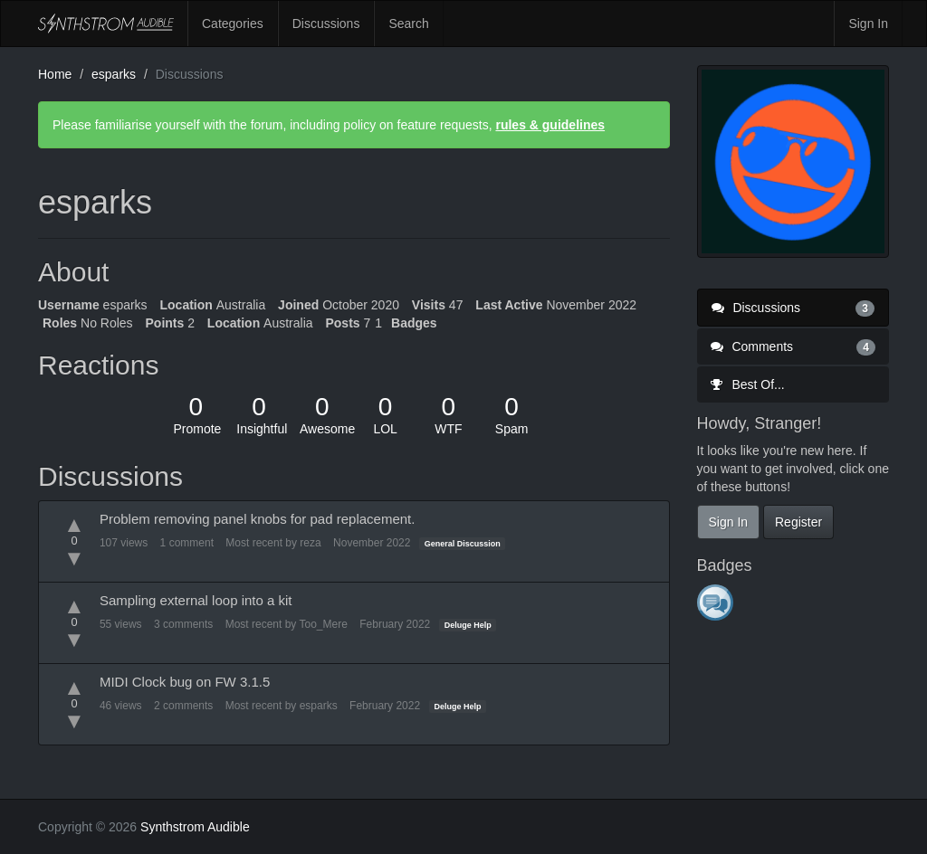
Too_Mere (323, 624)
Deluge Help (468, 625)
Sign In (868, 23)
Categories (232, 23)
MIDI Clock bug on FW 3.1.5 (185, 681)
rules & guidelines (550, 125)
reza (310, 542)
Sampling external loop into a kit (196, 600)
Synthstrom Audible (106, 23)
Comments (793, 346)
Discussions (326, 23)
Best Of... (748, 384)
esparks (319, 705)
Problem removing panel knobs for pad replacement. (258, 519)
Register (798, 522)
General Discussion (463, 543)
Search (408, 23)
